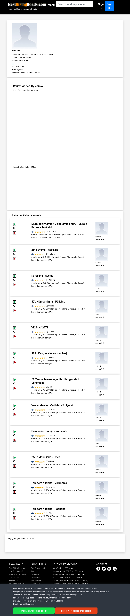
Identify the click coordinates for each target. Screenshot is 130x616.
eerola (34, 234)
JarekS (55, 581)
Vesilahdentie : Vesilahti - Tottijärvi (52, 405)
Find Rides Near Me (17, 581)
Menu (51, 5)
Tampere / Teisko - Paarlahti (48, 509)
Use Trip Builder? (16, 584)
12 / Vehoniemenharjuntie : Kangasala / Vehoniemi (55, 381)
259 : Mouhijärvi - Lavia (45, 457)
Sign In (101, 6)
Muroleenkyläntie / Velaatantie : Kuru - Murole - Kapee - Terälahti (60, 225)
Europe (61, 234)
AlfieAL (55, 588)
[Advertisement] (65, 109)
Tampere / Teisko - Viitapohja (49, 483)
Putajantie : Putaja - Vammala (49, 431)
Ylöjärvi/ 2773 (39, 327)
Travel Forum (36, 588)
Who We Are (36, 594)
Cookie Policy (55, 612)
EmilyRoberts (58, 594)
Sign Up (109, 6)
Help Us (34, 600)
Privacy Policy (43, 612)
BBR (66, 581)
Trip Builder (35, 591)
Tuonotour (57, 597)
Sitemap (32, 612)
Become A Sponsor (17, 597)
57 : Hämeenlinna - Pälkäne (48, 301)
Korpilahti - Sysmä (42, 276)
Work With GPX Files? (18, 588)
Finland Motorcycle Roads (71, 257)
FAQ (10, 600)
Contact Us (35, 597)
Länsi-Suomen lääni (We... (50, 237)
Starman (56, 584)
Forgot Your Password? (14, 592)
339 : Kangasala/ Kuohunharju (49, 353)
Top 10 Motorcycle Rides (38, 583)
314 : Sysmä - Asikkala (44, 250)
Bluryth (55, 591)
